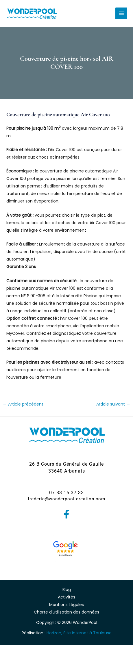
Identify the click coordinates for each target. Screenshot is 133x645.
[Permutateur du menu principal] (121, 13)
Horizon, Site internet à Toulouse (79, 633)
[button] (66, 467)
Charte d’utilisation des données (66, 612)
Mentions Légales (66, 604)
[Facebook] (66, 514)
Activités (66, 597)
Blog (66, 589)
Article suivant (113, 404)
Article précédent (23, 404)
